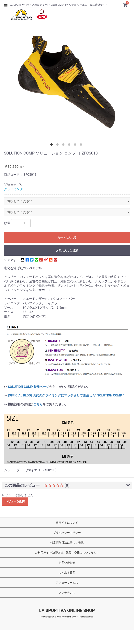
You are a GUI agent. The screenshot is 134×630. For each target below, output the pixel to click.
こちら (38, 404)
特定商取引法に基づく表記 (67, 542)
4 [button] (70, 145)
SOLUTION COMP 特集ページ (29, 387)
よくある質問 (67, 572)
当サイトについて (67, 522)
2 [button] (58, 145)
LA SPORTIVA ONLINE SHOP (67, 610)
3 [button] (64, 145)
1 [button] (52, 145)
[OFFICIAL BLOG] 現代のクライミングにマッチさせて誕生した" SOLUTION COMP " (65, 395)
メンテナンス (67, 592)
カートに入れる (67, 237)
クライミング (13, 189)
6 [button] (82, 145)
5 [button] (76, 145)
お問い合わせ (67, 562)
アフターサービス (67, 582)
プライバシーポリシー (67, 532)
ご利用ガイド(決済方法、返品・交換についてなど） (67, 552)
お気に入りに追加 (67, 250)
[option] (67, 81)
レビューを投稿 (15, 501)
